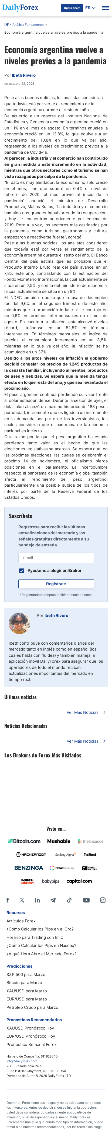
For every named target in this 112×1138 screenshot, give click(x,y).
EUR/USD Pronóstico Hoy (30, 1036)
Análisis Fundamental (28, 25)
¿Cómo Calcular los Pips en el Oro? (40, 929)
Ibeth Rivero (56, 615)
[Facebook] (7, 900)
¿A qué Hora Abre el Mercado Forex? (41, 953)
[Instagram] (103, 900)
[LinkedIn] (37, 900)
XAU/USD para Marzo (26, 990)
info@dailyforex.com (21, 1061)
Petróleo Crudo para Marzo (32, 1007)
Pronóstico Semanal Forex (31, 1044)
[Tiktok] (69, 900)
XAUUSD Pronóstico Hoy (30, 1028)
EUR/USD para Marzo (26, 999)
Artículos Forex (21, 920)
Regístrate (56, 583)
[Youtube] (86, 900)
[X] (21, 900)
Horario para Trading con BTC (34, 937)
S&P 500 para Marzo (25, 974)
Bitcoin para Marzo (24, 982)
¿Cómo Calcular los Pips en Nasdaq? (41, 945)
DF (6, 25)
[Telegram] (53, 900)
